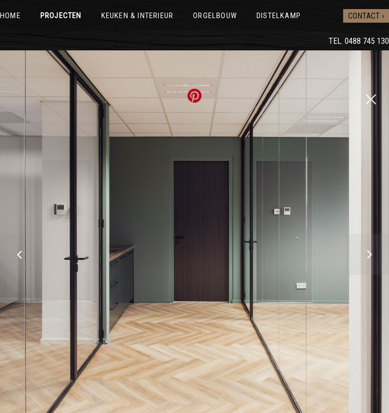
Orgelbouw (215, 15)
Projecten (61, 15)
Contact (364, 16)
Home (10, 15)
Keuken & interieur (137, 15)
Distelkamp (278, 15)
